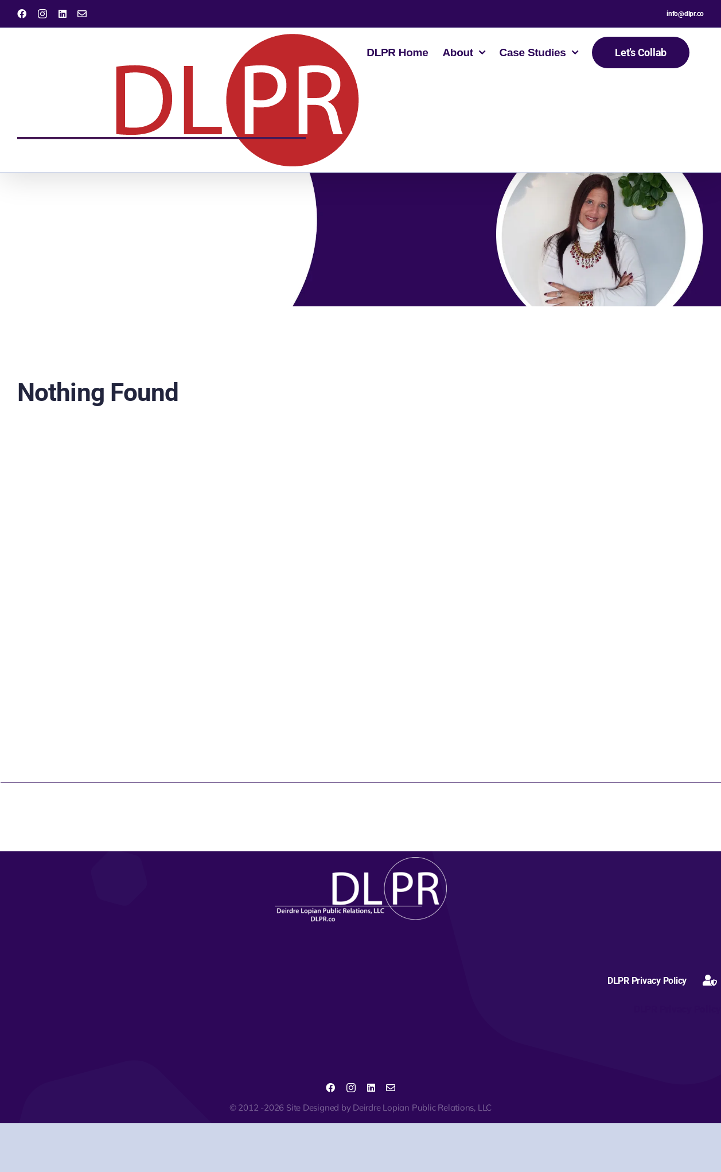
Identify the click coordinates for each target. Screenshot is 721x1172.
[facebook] (330, 1087)
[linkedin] (371, 1087)
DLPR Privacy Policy (676, 1009)
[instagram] (351, 1087)
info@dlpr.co (685, 14)
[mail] (390, 1087)
